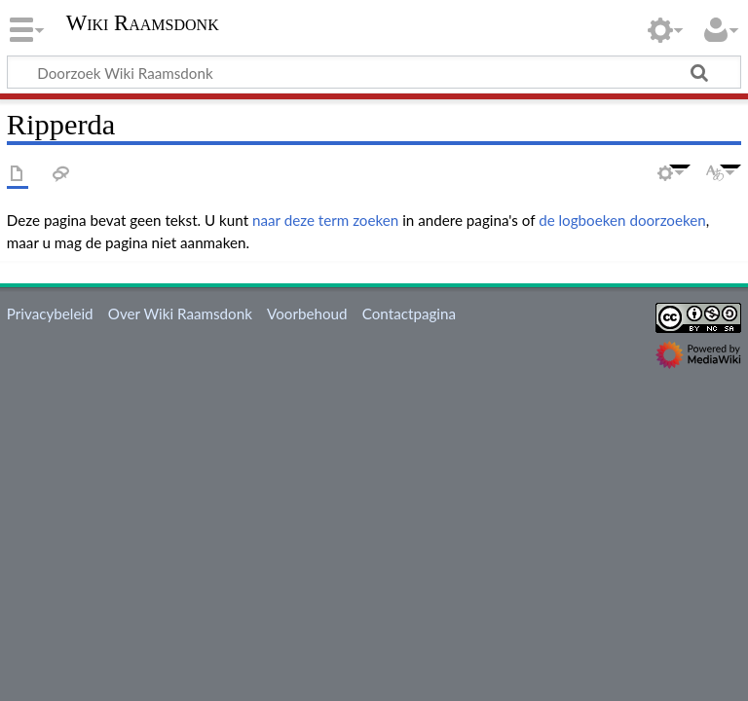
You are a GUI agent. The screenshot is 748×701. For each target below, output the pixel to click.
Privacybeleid (50, 313)
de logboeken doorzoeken (622, 220)
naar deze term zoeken (325, 220)
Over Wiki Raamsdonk (180, 313)
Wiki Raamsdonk (142, 23)
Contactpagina (409, 313)
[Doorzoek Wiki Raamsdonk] (374, 72)
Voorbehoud (307, 313)
